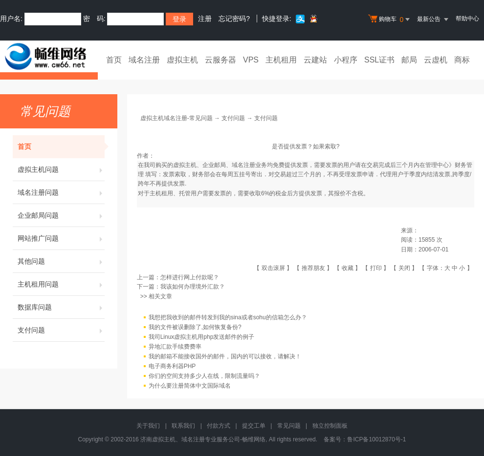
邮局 (409, 60)
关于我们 (148, 425)
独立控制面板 (330, 425)
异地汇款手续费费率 (175, 346)
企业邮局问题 (61, 215)
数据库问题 (61, 307)
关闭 (404, 268)
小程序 (345, 60)
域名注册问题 (61, 192)
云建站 (315, 60)
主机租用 (281, 60)
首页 (114, 60)
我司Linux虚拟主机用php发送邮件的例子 (202, 336)
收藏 (347, 268)
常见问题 (289, 425)
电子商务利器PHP (172, 366)
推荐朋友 (313, 268)
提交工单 (253, 425)
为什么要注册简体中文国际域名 (190, 385)
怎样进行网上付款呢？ (189, 277)
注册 (205, 18)
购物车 (390, 19)
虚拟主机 (182, 60)
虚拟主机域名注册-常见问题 (176, 118)
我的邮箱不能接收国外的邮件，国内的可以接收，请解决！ (225, 356)
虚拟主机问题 (61, 169)
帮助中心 (467, 18)
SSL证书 (379, 60)
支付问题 (61, 330)
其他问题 (61, 261)
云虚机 (435, 60)
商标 (462, 60)
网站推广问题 (61, 238)
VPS (251, 60)
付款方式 (218, 425)
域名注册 (144, 60)
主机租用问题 (61, 284)
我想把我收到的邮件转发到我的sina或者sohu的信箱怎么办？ (228, 317)
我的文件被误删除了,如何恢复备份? (195, 327)
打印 (376, 268)
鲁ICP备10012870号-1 (376, 439)
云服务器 (220, 60)
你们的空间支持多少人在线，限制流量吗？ (204, 376)
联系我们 (183, 425)
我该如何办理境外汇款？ (192, 286)
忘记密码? (234, 18)
